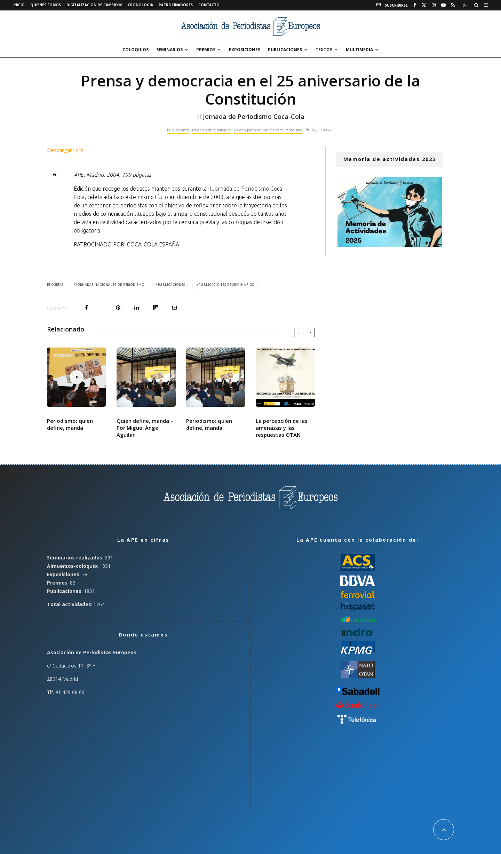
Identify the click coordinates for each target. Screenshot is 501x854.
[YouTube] (443, 5)
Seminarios (169, 50)
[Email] (174, 307)
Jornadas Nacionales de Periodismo (110, 284)
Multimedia (359, 50)
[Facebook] (415, 5)
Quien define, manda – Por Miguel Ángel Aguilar (145, 427)
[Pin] (118, 307)
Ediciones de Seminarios (211, 130)
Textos (324, 50)
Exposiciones (244, 50)
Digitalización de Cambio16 (94, 4)
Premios (205, 50)
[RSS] (453, 5)
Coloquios (135, 50)
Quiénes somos (45, 4)
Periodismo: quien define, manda (70, 424)
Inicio (19, 4)
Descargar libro (65, 149)
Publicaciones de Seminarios (226, 284)
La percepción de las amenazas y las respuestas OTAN (282, 427)
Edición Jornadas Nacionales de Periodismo (268, 130)
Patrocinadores (176, 4)
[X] (424, 5)
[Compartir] (86, 307)
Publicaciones (285, 50)
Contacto (209, 4)
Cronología (140, 4)
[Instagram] (433, 5)
